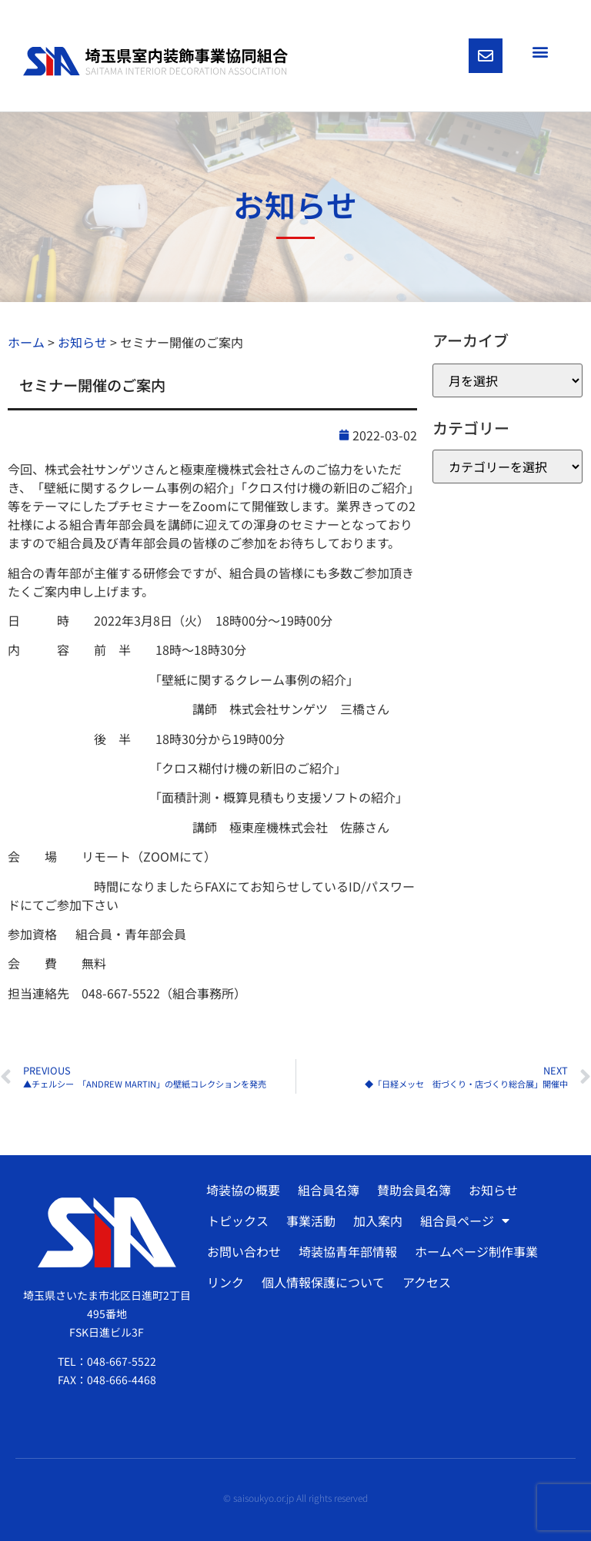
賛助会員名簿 (414, 1190)
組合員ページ (464, 1220)
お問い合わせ (244, 1251)
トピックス (238, 1220)
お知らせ (493, 1190)
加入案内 (377, 1220)
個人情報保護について (323, 1282)
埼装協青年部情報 (348, 1251)
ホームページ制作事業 (476, 1251)
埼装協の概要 (243, 1190)
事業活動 (311, 1220)
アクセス (426, 1282)
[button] (540, 51)
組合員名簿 (328, 1190)
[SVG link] (155, 61)
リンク (225, 1282)
